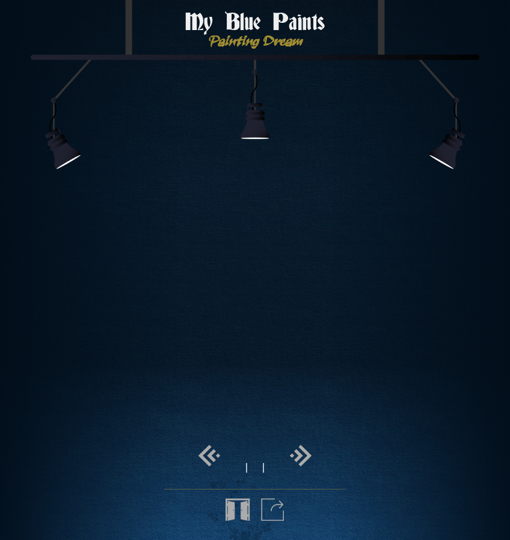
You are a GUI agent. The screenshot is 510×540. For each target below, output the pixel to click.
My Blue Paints (255, 23)
